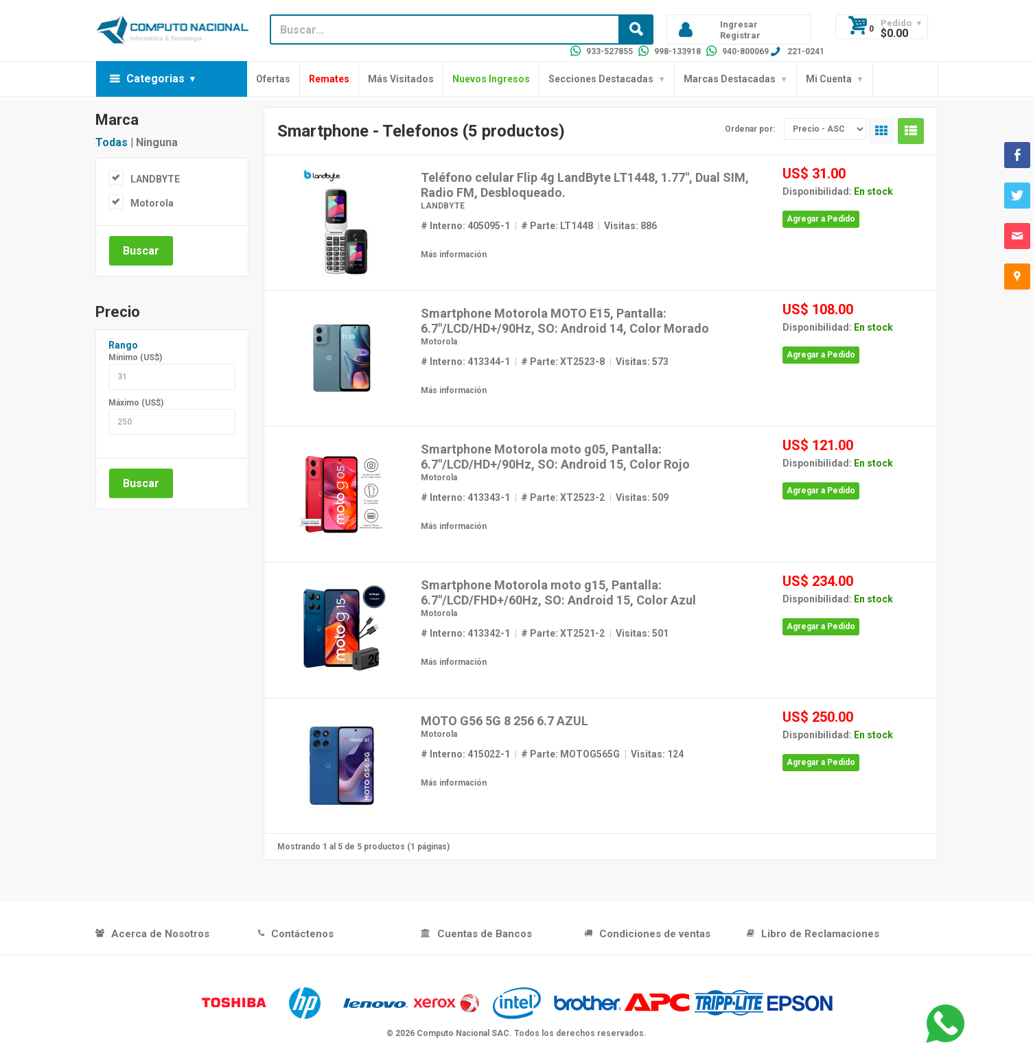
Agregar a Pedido (821, 219)
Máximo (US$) (135, 402)
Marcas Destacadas (730, 78)
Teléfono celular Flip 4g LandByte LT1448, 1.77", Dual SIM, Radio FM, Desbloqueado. (585, 185)
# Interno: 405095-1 (465, 225)
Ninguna (157, 142)
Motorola (152, 203)
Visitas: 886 (630, 225)
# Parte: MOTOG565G (570, 754)
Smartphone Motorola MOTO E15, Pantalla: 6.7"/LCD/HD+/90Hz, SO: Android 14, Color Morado (565, 321)
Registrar (740, 35)
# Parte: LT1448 (557, 225)
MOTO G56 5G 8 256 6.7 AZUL (504, 721)
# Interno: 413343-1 (465, 497)
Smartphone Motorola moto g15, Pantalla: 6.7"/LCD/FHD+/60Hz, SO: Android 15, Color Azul (558, 592)
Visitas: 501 (642, 633)
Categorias (155, 78)
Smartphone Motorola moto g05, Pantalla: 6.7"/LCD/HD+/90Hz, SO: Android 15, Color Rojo (555, 456)
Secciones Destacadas (600, 78)
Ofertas (273, 78)
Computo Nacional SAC (463, 1033)
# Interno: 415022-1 (465, 754)
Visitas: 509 (642, 497)
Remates (329, 78)
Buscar (141, 250)
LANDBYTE (155, 179)
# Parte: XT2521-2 (563, 633)
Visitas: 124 (657, 754)
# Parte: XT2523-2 (563, 497)
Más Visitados (401, 78)
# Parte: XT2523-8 (563, 361)
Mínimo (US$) (135, 357)
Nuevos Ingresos (491, 78)
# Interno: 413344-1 (465, 361)
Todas (111, 142)
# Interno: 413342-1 (465, 633)
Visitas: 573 (642, 361)
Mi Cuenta (829, 78)
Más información (454, 254)
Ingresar (739, 24)
